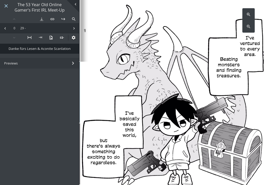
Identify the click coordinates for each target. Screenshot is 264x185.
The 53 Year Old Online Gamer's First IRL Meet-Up (40, 7)
